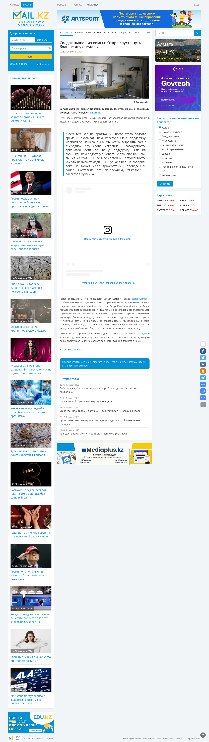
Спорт (136, 32)
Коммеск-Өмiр (170, 175)
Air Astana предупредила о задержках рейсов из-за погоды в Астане (31, 686)
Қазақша (14, 4)
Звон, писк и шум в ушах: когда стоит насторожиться (31, 646)
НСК (164, 171)
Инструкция (93, 4)
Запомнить (45, 64)
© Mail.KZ (28, 738)
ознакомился (139, 298)
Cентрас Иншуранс (173, 145)
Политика (90, 32)
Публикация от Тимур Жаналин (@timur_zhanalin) (108, 283)
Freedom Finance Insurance (177, 166)
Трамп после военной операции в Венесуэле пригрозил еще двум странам (31, 189)
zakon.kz (77, 349)
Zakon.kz (95, 112)
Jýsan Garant (169, 140)
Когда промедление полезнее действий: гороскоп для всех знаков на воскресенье (31, 605)
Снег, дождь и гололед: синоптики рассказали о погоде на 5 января (31, 274)
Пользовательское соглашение (158, 738)
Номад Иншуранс (172, 132)
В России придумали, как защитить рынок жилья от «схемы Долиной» (31, 104)
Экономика (103, 32)
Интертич (167, 158)
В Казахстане (66, 32)
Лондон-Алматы (171, 136)
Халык (165, 127)
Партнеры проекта (132, 738)
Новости (63, 4)
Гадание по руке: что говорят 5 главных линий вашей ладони (31, 521)
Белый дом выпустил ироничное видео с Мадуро (31, 315)
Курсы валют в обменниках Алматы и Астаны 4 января (31, 440)
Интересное (124, 32)
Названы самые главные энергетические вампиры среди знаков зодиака (31, 232)
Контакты (50, 738)
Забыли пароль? (19, 63)
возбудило (144, 333)
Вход (196, 4)
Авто (113, 32)
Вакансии (179, 738)
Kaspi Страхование (173, 149)
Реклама (78, 4)
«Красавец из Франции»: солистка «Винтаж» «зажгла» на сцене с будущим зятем (31, 356)
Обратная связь (194, 738)
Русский (27, 4)
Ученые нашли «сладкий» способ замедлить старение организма (31, 399)
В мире (79, 32)
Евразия (166, 153)
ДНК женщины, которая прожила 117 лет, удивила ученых (31, 146)
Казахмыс (167, 162)
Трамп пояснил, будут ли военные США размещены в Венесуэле (31, 562)
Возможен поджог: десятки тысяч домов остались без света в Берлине (31, 481)
